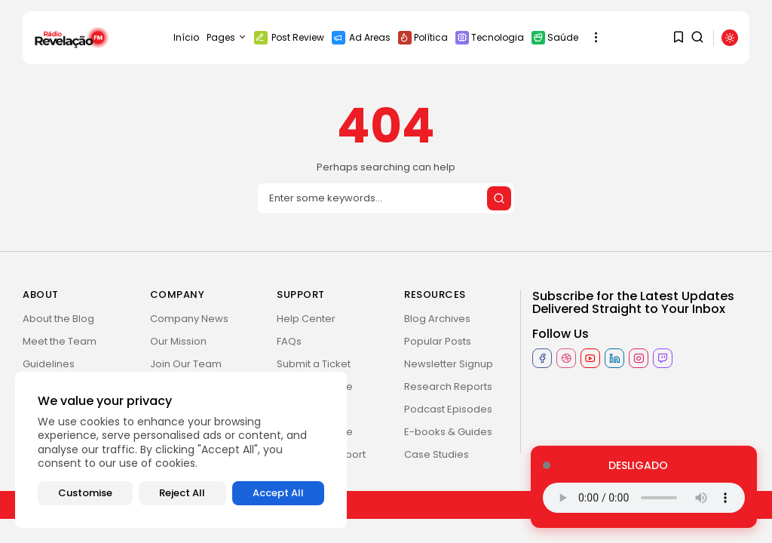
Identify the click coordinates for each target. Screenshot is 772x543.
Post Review (289, 37)
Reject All (182, 493)
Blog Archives (437, 318)
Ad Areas (361, 37)
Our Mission (178, 341)
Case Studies (436, 454)
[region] (181, 450)
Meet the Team (59, 341)
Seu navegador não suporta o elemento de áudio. (644, 498)
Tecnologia (489, 37)
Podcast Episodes (448, 409)
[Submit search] (499, 198)
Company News (189, 318)
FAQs (289, 341)
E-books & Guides (448, 432)
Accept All (278, 493)
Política (423, 37)
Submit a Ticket (314, 364)
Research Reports (448, 386)
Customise (85, 493)
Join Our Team (186, 364)
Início (186, 37)
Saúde (555, 37)
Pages (227, 37)
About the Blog (58, 318)
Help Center (306, 318)
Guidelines (49, 364)
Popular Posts (437, 341)
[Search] (386, 198)
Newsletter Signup (448, 364)
